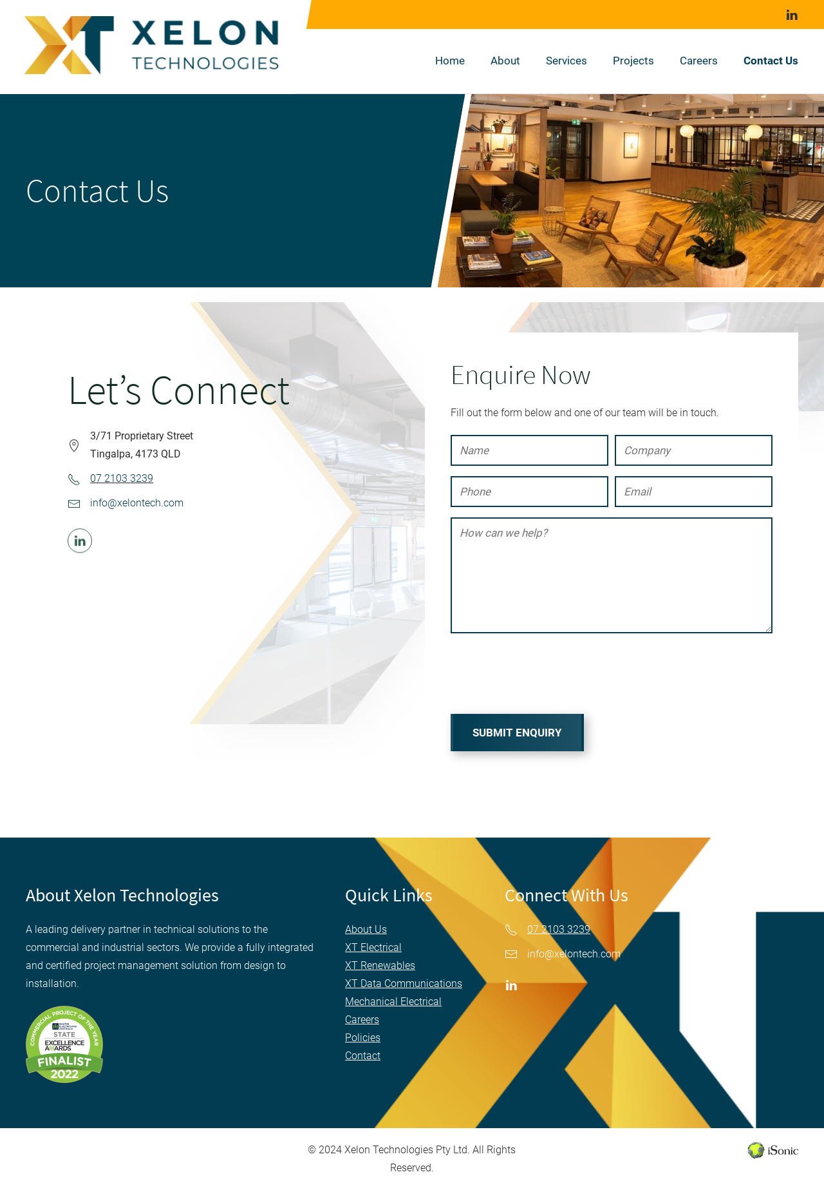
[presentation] (548, 674)
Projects (633, 60)
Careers (699, 60)
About (505, 60)
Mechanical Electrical (393, 1001)
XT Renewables (380, 965)
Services (566, 60)
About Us (366, 929)
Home (450, 60)
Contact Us (771, 60)
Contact (362, 1056)
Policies (362, 1038)
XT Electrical (373, 947)
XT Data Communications (403, 983)
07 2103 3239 (121, 478)
